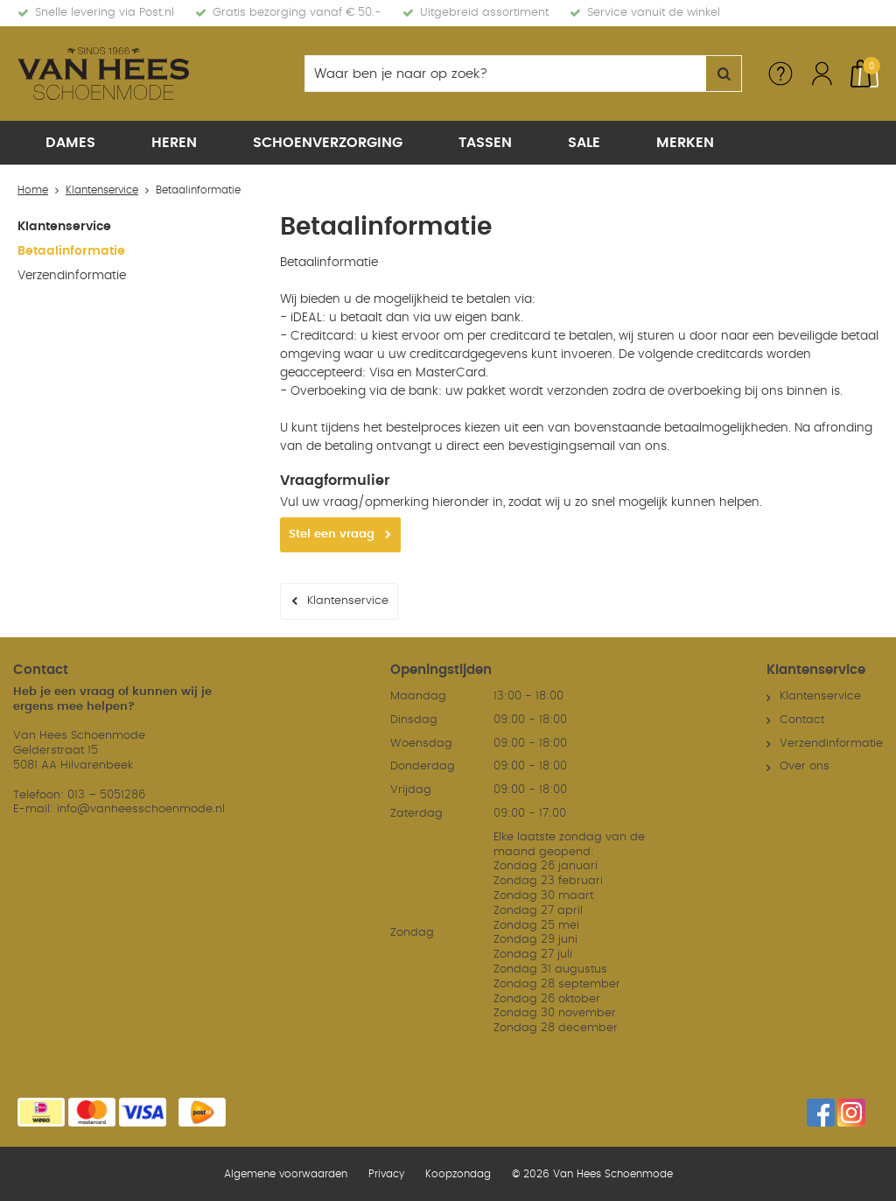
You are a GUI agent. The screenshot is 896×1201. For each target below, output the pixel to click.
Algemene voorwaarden (285, 1174)
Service (780, 74)
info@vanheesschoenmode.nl (141, 809)
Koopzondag (458, 1174)
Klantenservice (64, 227)
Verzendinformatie (72, 276)
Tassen (485, 143)
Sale (584, 143)
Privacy (386, 1174)
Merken (685, 143)
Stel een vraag (331, 534)
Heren (174, 143)
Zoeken (723, 73)
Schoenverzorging (327, 143)
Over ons (805, 766)
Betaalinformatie (71, 251)
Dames (70, 143)
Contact (802, 720)
